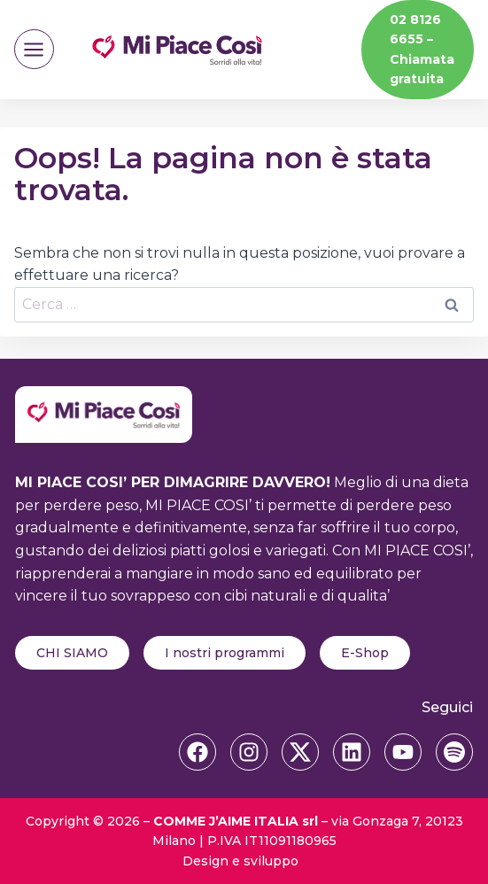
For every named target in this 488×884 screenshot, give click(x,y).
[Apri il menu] (34, 49)
